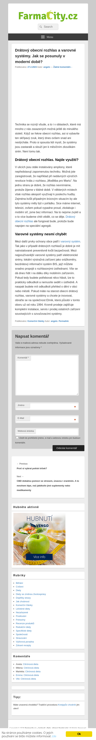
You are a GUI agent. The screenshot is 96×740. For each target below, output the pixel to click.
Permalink (64, 321)
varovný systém (70, 241)
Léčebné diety (23, 608)
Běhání (19, 583)
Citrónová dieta (30, 664)
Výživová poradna (25, 641)
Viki (18, 678)
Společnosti (22, 634)
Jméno (21, 405)
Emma (19, 675)
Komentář (23, 357)
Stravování (21, 638)
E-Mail (21, 418)
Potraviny (20, 619)
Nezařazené (22, 612)
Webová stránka (26, 431)
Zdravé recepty (23, 645)
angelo (46, 67)
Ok (79, 733)
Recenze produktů (25, 623)
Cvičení (19, 586)
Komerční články (36, 321)
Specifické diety (24, 630)
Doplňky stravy (23, 597)
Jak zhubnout (22, 601)
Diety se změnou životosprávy (31, 594)
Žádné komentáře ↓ (62, 67)
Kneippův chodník (67, 704)
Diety (18, 590)
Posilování (21, 616)
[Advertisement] (44, 96)
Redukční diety (23, 627)
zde (54, 736)
